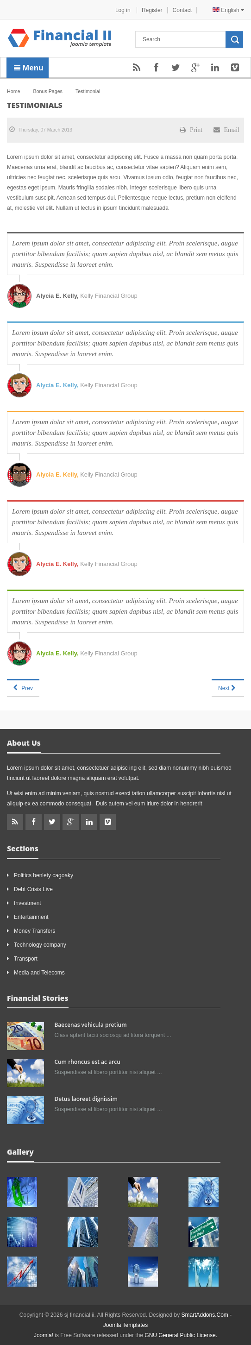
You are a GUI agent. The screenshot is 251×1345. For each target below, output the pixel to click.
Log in (123, 10)
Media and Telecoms (39, 972)
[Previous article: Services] (23, 688)
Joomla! (43, 1335)
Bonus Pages (47, 91)
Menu (29, 68)
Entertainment (31, 917)
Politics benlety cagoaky (43, 875)
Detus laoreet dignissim (85, 1099)
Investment (27, 903)
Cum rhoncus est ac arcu (87, 1062)
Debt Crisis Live (33, 889)
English (228, 10)
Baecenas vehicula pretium (90, 1025)
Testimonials (35, 105)
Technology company (40, 945)
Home (13, 91)
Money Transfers (34, 931)
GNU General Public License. (180, 1335)
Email (226, 129)
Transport (26, 958)
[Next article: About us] (228, 688)
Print (191, 129)
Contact (182, 10)
